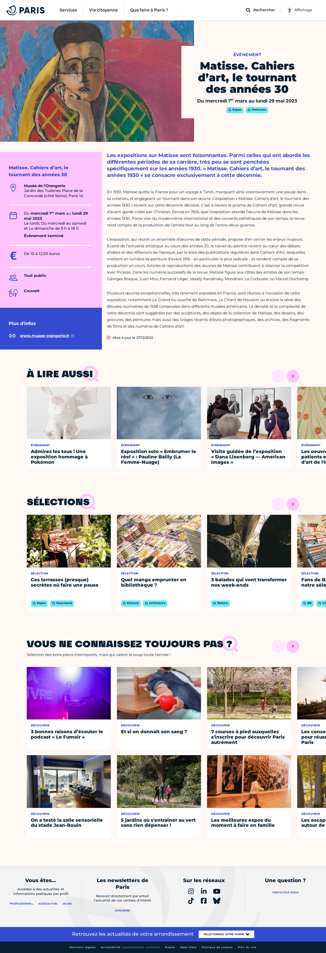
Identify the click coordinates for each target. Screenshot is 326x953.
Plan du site (247, 947)
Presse (170, 947)
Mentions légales (83, 947)
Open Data (188, 947)
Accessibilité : (130, 947)
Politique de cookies (217, 947)
